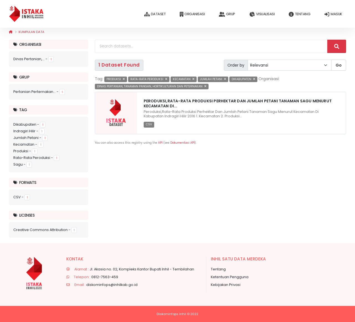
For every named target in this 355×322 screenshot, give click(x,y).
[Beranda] (10, 32)
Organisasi (192, 14)
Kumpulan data (31, 32)
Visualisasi (262, 14)
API (160, 142)
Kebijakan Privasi (225, 284)
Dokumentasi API (182, 142)
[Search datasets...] (211, 46)
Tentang (299, 14)
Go (339, 65)
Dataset (155, 14)
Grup (227, 14)
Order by (235, 65)
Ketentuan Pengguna (229, 277)
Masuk (333, 14)
